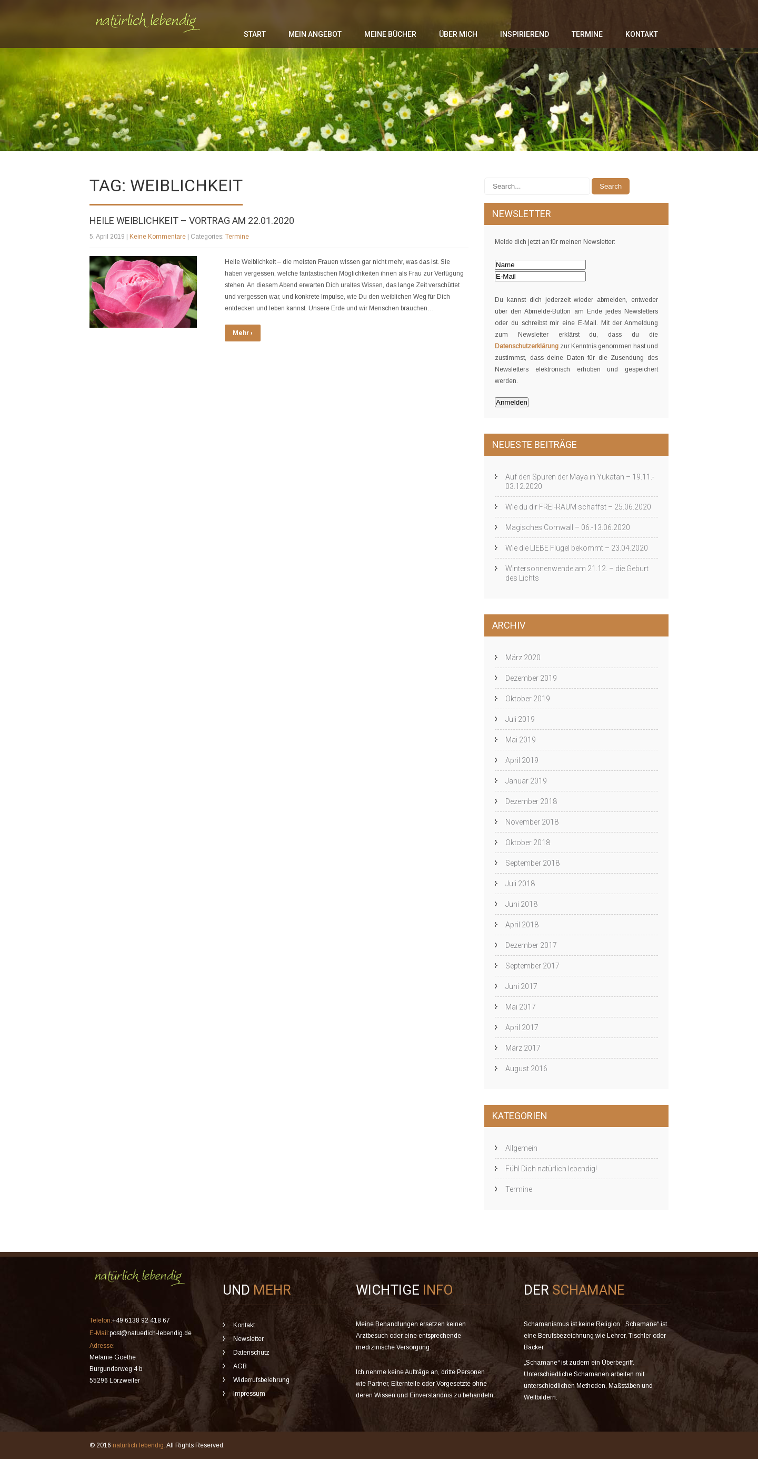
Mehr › (243, 333)
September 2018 (532, 863)
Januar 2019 (526, 781)
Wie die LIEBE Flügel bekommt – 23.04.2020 (576, 548)
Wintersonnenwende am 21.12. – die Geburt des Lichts (577, 573)
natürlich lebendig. (139, 1445)
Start (255, 34)
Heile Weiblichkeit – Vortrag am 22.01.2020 (191, 220)
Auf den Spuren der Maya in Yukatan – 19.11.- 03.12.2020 (579, 482)
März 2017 (523, 1048)
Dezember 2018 (531, 801)
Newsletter (248, 1339)
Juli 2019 (520, 719)
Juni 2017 (521, 986)
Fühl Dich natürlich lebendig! (551, 1168)
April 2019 (521, 760)
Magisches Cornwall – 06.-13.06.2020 (567, 527)
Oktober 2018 (527, 842)
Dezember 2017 (531, 945)
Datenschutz (251, 1352)
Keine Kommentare (157, 236)
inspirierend (524, 34)
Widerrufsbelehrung (261, 1380)
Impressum (249, 1393)
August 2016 (526, 1068)
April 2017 (521, 1027)
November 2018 (531, 822)
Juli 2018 (520, 883)
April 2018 (521, 925)
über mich (458, 34)
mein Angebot (315, 34)
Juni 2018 (521, 904)
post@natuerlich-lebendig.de (150, 1333)
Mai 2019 (520, 740)
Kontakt (641, 34)
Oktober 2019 (527, 698)
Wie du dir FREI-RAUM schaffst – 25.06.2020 (578, 507)
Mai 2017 (520, 1007)
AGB (240, 1366)
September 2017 (532, 966)
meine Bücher (390, 34)
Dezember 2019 (531, 678)
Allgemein (521, 1148)
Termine (587, 34)
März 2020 (523, 657)
